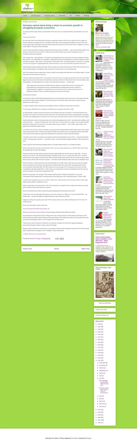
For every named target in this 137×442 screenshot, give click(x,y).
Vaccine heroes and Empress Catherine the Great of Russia (108, 162)
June (100, 378)
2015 (99, 352)
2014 (99, 355)
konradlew (74, 438)
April (100, 398)
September (102, 370)
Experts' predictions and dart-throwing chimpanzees (107, 215)
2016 (99, 350)
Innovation (62, 15)
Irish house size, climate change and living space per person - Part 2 (108, 94)
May (100, 396)
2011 (99, 409)
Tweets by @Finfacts (105, 303)
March (101, 401)
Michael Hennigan (103, 33)
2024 (99, 329)
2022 (99, 334)
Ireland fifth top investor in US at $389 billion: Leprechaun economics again (108, 77)
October (101, 368)
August (101, 373)
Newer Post (27, 249)
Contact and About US (102, 315)
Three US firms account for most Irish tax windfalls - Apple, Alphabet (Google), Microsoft (105, 115)
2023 (99, 332)
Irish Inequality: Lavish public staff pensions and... (103, 383)
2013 (99, 358)
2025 (99, 326)
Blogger (88, 438)
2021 (99, 337)
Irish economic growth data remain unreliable (108, 198)
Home (25, 15)
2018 (99, 345)
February (102, 404)
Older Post (85, 249)
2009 (99, 415)
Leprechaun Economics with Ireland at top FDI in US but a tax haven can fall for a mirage (105, 181)
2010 (99, 412)
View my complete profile (103, 47)
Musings (86, 15)
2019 (99, 342)
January (101, 406)
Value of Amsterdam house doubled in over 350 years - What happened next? (104, 239)
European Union (49, 15)
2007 (99, 420)
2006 (99, 422)
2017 (99, 347)
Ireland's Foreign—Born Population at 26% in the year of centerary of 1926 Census (105, 135)
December (102, 362)
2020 (99, 339)
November (102, 365)
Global (78, 15)
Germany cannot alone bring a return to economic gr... (104, 390)
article (26, 31)
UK (71, 15)
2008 (99, 417)
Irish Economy (35, 15)
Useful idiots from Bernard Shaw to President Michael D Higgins (108, 58)
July (100, 375)
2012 (99, 360)
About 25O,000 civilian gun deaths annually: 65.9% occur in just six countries (108, 153)
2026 (99, 324)
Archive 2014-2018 (101, 309)
